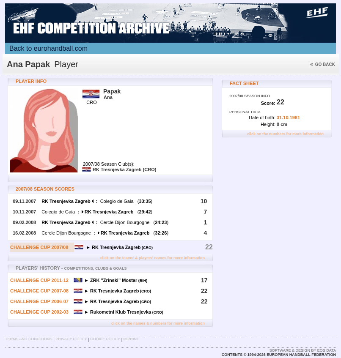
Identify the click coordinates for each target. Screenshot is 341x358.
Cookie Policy (105, 339)
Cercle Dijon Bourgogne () (104, 222)
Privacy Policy (71, 339)
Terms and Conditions (28, 339)
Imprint (131, 339)
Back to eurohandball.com (48, 48)
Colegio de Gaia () (96, 201)
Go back (322, 64)
